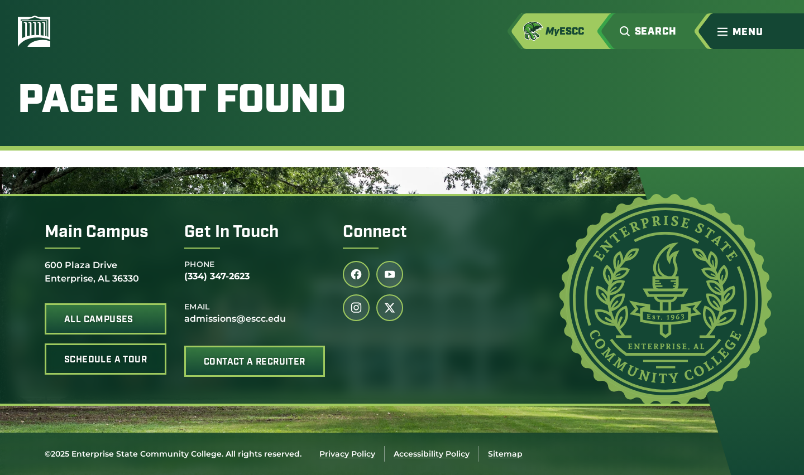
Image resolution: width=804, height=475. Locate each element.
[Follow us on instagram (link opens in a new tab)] (356, 307)
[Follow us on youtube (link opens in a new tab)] (389, 274)
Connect (375, 232)
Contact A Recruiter (254, 362)
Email (197, 307)
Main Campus (97, 232)
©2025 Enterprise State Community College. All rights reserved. (173, 454)
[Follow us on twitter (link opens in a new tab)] (389, 307)
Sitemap (505, 454)
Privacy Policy (347, 454)
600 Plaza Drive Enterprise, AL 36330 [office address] (92, 271)
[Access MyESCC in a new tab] (566, 31)
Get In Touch (231, 232)
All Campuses (98, 320)
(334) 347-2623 (217, 276)
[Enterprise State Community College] (87, 31)
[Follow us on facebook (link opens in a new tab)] (356, 274)
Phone (199, 264)
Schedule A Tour (105, 360)
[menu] (742, 31)
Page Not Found (182, 102)
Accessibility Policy (432, 454)
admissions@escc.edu (235, 318)
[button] (659, 31)
